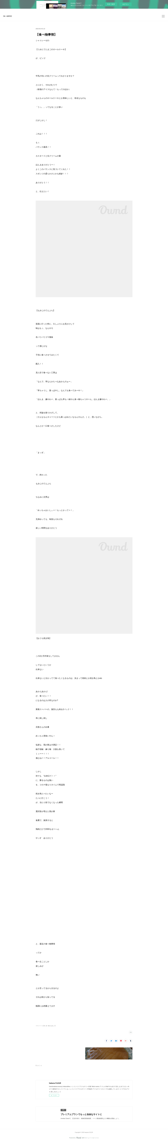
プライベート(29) (40, 1025)
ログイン (125, 4)
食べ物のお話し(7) (51, 1025)
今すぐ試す (111, 4)
